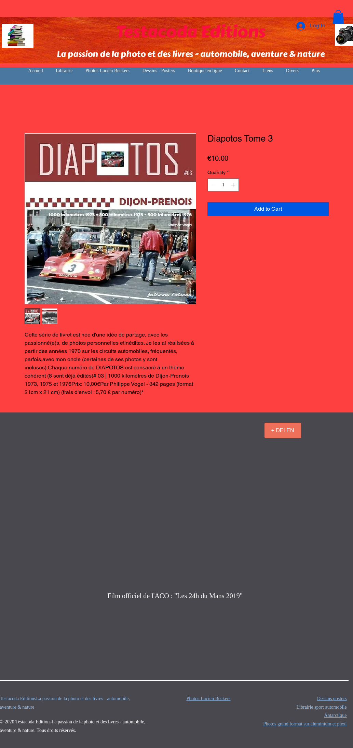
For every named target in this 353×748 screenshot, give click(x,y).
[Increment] (233, 185)
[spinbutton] (223, 185)
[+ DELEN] (282, 430)
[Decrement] (212, 185)
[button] (338, 17)
